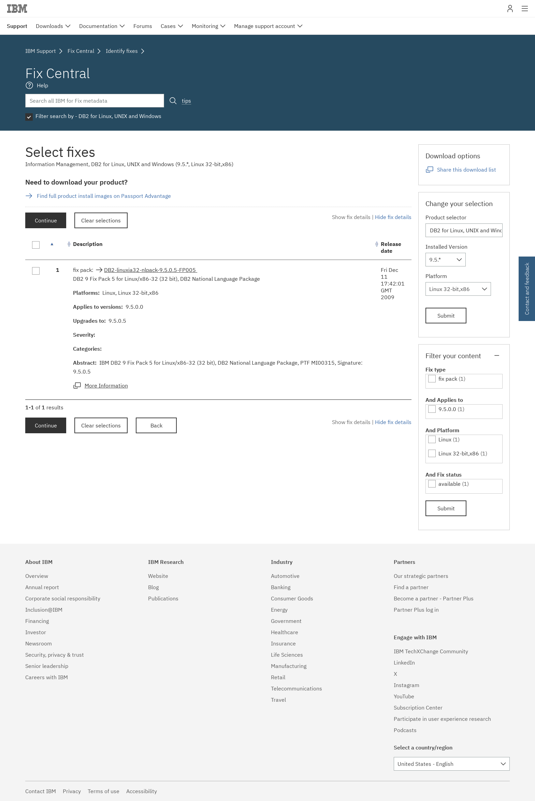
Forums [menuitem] (142, 26)
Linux (444, 439)
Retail (278, 677)
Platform (436, 276)
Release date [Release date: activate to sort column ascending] (391, 247)
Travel (278, 699)
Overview (36, 575)
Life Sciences (287, 654)
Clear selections (101, 220)
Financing (37, 620)
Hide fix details (393, 217)
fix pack (447, 378)
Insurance (283, 643)
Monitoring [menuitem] (205, 26)
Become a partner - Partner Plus (434, 598)
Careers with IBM (46, 677)
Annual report (42, 587)
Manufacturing (288, 665)
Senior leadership (46, 665)
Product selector (445, 217)
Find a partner (411, 587)
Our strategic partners (421, 575)
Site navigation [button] (525, 12)
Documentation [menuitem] (98, 26)
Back (156, 425)
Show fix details (351, 217)
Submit (446, 315)
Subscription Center (418, 707)
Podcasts (405, 730)
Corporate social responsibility (62, 598)
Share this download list (466, 169)
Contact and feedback (526, 289)
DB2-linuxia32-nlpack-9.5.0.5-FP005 (150, 269)
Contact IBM (40, 791)
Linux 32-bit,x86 (458, 453)
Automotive (285, 575)
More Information (106, 385)
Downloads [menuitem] (49, 26)
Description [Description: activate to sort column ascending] (88, 244)
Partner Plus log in (416, 609)
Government (286, 620)
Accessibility (141, 791)
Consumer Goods (292, 598)
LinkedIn (404, 662)
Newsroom (38, 643)
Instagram (406, 685)
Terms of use (103, 791)
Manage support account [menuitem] (264, 26)
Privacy (72, 791)
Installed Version (446, 246)
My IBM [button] (510, 11)
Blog (153, 587)
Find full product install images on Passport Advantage (104, 195)
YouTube (404, 696)
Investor (35, 632)
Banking (280, 587)
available (449, 483)
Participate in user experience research (442, 718)
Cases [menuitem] (168, 26)
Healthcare (284, 632)
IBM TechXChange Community (431, 651)
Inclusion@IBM (43, 609)
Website (158, 575)
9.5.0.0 (447, 409)
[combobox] (445, 259)
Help (42, 85)
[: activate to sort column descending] (57, 247)
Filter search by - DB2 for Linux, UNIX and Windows (98, 116)
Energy (279, 609)
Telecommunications (296, 688)
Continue (46, 220)
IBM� (17, 8)
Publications (163, 598)
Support (17, 26)
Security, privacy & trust (54, 654)
